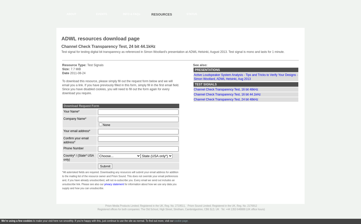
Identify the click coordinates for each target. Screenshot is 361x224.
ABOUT (71, 14)
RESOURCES (161, 14)
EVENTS (101, 14)
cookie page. (181, 220)
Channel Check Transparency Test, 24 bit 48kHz (226, 99)
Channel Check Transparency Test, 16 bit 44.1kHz (227, 94)
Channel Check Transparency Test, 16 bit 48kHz (226, 89)
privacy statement (114, 184)
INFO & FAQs (131, 14)
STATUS (192, 14)
